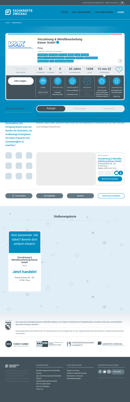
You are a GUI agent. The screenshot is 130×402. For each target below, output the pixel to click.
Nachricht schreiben (110, 179)
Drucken (80, 196)
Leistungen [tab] (80, 108)
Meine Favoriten (111, 3)
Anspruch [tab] (108, 108)
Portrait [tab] (51, 108)
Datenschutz (71, 376)
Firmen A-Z (39, 389)
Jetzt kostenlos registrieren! (93, 3)
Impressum (79, 376)
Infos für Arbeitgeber (42, 386)
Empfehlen (50, 196)
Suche (64, 12)
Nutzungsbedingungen (74, 378)
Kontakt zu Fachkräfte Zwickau (77, 373)
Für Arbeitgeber (104, 12)
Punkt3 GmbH (103, 377)
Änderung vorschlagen (111, 196)
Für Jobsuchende (81, 12)
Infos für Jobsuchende (43, 384)
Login (121, 12)
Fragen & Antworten (73, 370)
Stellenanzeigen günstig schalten (46, 381)
